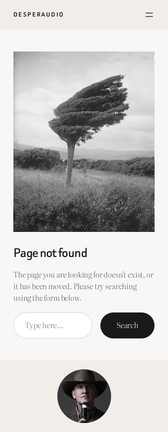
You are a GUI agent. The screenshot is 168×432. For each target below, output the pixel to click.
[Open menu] (149, 14)
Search (127, 325)
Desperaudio (38, 14)
